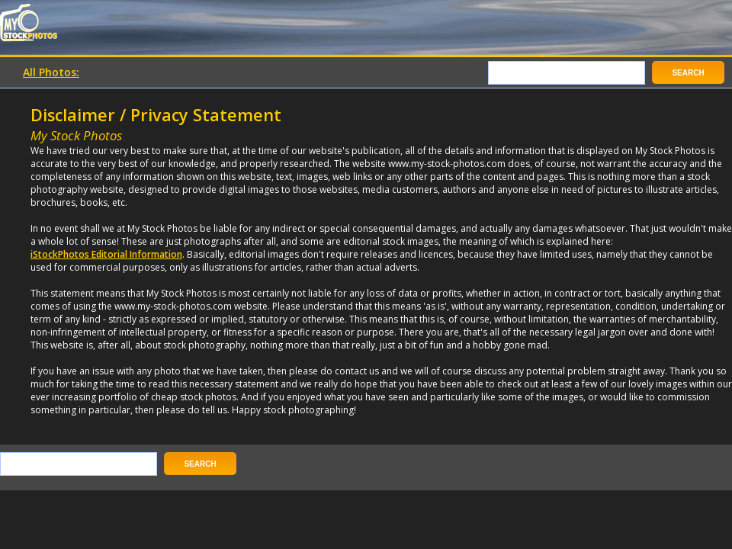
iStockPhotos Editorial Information (106, 254)
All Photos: (51, 72)
